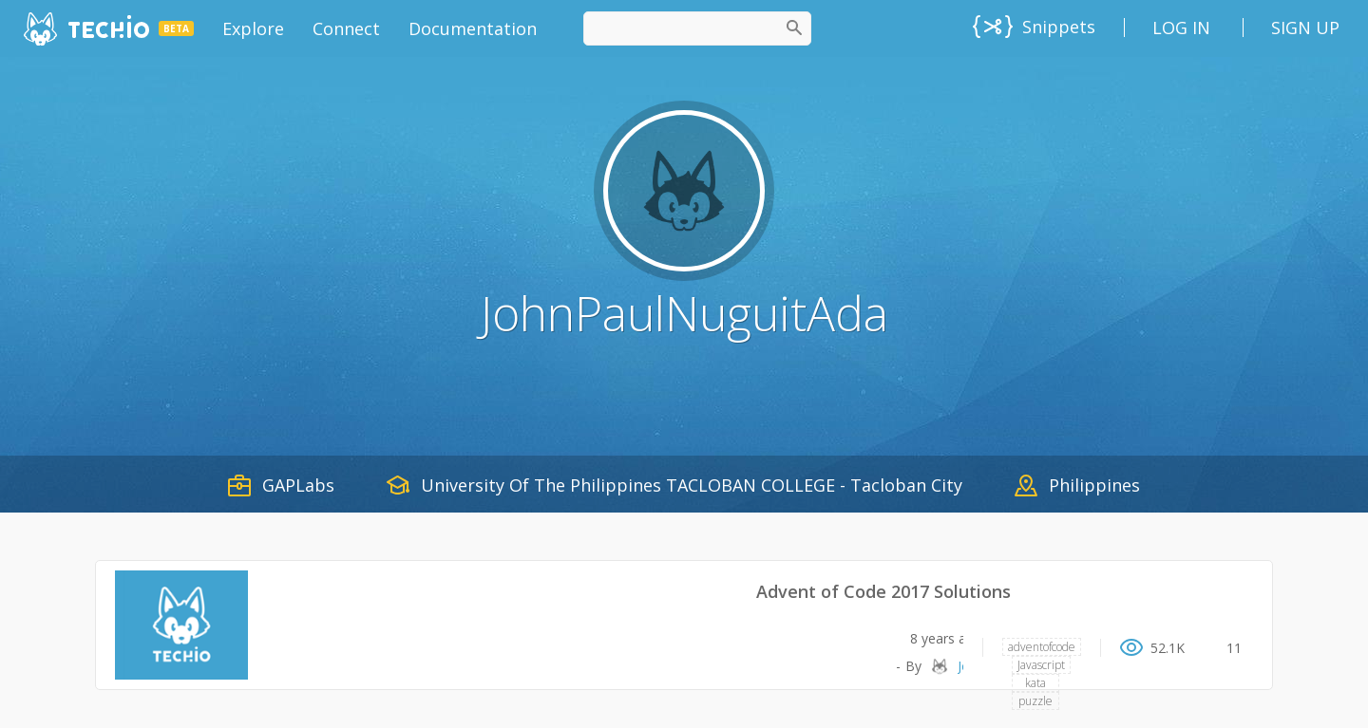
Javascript (1041, 665)
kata (1035, 683)
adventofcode (1041, 647)
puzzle (1035, 701)
